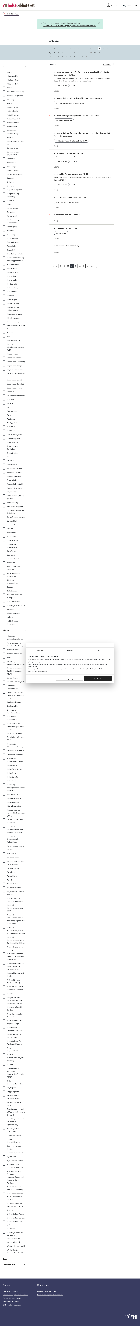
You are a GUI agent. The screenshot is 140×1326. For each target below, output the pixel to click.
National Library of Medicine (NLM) (14, 981)
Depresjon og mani (14, 189)
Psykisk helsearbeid (15, 484)
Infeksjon (10, 295)
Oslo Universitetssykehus (15, 1082)
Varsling (10, 609)
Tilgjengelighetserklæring (12, 1298)
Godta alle (97, 679)
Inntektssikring (13, 303)
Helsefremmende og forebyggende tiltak (15, 259)
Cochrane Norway (14, 706)
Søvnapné (11, 555)
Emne (5, 66)
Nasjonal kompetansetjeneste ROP (15, 908)
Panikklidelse (12, 464)
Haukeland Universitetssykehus (15, 760)
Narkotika (11, 426)
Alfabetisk (107, 64)
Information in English (11, 1301)
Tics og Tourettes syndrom (14, 568)
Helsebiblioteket (13, 794)
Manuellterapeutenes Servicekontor (15, 862)
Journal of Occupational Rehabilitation (12, 839)
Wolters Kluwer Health (16, 1246)
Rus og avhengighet (15, 506)
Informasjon (12, 299)
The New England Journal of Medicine (15, 1165)
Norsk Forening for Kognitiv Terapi (14, 1022)
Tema (5, 1259)
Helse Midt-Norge (14, 769)
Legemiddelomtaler (15, 369)
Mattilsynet (11, 872)
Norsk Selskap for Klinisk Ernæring (14, 1035)
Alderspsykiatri (13, 84)
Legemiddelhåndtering (16, 361)
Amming (10, 99)
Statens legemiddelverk (13, 1140)
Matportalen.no (13, 868)
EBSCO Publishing (14, 733)
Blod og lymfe (12, 170)
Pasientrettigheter (14, 476)
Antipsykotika (12, 111)
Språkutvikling (12, 540)
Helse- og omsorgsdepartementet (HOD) (16, 787)
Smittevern (11, 532)
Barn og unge (12, 148)
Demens (10, 186)
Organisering (12, 453)
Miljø (9, 415)
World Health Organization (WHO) (15, 1251)
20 (79, 266)
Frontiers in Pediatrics (15, 750)
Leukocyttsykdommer (16, 395)
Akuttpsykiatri (12, 80)
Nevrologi (11, 430)
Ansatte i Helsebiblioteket (46, 1291)
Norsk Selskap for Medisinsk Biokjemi (14, 1042)
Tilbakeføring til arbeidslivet (13, 574)
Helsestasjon (12, 268)
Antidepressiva (13, 107)
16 (64, 266)
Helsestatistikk (13, 272)
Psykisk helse (12, 480)
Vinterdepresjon (13, 613)
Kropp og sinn (12, 354)
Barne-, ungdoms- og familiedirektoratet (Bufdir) (15, 671)
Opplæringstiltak (14, 438)
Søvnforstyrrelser (14, 558)
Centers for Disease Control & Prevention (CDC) (15, 695)
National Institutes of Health (15, 974)
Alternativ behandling (15, 91)
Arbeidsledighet (13, 119)
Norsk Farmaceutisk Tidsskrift (15, 1015)
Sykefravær (11, 551)
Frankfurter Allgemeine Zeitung (15, 745)
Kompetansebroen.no (15, 846)
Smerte (10, 528)
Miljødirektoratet (14, 887)
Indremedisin (12, 291)
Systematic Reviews (15, 1160)
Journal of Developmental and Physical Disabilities (15, 829)
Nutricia (10, 1064)
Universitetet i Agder (15, 1214)
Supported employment (12, 545)
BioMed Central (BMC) (16, 681)
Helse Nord (11, 773)
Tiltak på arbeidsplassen (13, 581)
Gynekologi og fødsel (15, 254)
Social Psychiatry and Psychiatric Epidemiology (15, 1121)
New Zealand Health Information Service (15, 988)
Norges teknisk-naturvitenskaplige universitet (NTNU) (14, 1000)
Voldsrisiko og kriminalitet (12, 622)
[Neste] (95, 266)
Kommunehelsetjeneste (16, 327)
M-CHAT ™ (11, 853)
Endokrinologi (12, 208)
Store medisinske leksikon (14, 1147)
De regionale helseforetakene (13, 711)
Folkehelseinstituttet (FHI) (15, 738)
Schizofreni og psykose (16, 517)
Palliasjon (10, 460)
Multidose (11, 419)
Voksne (10, 617)
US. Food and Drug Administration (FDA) (15, 1204)
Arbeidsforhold (13, 115)
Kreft (9, 336)
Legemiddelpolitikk (14, 380)
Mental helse (12, 876)
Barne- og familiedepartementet (16, 662)
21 (83, 266)
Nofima (10, 993)
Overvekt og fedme (15, 456)
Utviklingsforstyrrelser (16, 605)
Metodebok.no (13, 883)
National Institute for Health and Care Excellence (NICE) (15, 966)
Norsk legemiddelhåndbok (15, 1049)
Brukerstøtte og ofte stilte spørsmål (50, 1295)
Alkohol (10, 87)
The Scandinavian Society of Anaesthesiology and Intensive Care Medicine (15, 1177)
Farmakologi (12, 216)
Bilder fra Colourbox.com (12, 1305)
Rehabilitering (12, 502)
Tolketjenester (12, 591)
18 (71, 266)
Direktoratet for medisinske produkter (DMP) (16, 726)
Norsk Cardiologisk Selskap (14, 1008)
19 (75, 266)
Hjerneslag (11, 276)
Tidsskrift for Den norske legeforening (15, 1188)
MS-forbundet (13, 857)
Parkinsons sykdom (14, 468)
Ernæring (11, 212)
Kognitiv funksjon (14, 322)
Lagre (70, 679)
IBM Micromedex (14, 806)
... (56, 266)
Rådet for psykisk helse (14, 1103)
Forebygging (12, 226)
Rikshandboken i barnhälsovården (13, 1097)
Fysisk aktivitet (13, 242)
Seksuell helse (12, 521)
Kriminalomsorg (13, 340)
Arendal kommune (14, 653)
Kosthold (10, 332)
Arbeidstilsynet (13, 649)
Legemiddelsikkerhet (15, 384)
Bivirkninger (12, 166)
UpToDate (11, 1228)
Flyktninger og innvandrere (13, 221)
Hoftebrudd (12, 284)
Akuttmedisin (12, 76)
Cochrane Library (14, 702)
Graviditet (11, 250)
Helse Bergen (12, 765)
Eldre (9, 204)
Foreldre (10, 230)
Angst (9, 103)
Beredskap (11, 162)
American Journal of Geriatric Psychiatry (15, 644)
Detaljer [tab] (70, 650)
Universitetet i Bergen (16, 1218)
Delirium (10, 182)
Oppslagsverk (12, 442)
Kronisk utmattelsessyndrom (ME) (15, 347)
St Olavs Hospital (14, 1135)
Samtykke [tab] (40, 650)
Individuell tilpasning (15, 288)
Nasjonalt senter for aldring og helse (15, 948)
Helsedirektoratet (14, 798)
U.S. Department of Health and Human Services (15, 1196)
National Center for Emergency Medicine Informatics (15, 956)
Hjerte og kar (12, 280)
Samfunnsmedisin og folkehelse (15, 511)
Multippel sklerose (14, 423)
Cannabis (10, 178)
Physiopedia (12, 1087)
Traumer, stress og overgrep (14, 596)
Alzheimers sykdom (15, 95)
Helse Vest (11, 780)
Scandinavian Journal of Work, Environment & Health (16, 1112)
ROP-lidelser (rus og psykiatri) (15, 497)
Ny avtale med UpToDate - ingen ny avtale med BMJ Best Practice (69, 25)
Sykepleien (11, 1156)
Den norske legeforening (12, 718)
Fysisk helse (12, 246)
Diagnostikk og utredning (13, 195)
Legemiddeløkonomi (15, 388)
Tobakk (10, 587)
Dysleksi (10, 200)
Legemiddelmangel (14, 365)
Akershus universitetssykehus (15, 637)
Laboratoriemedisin (14, 357)
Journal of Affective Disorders (15, 821)
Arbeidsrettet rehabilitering (12, 132)
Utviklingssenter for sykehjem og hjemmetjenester (15, 1235)
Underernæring (13, 601)
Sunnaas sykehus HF (15, 1152)
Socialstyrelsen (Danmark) (13, 1130)
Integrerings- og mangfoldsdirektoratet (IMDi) (16, 813)
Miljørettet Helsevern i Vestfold (16, 893)
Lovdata (10, 849)
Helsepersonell (13, 264)
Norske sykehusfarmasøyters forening (15, 1057)
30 (91, 266)
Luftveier (10, 399)
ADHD (9, 72)
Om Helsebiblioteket (10, 1291)
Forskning (11, 234)
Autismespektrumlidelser (16, 142)
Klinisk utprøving (13, 318)
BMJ (9, 657)
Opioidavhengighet (14, 434)
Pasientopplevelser (14, 472)
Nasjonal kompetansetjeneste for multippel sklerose (16, 930)
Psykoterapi (12, 491)
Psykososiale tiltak (14, 488)
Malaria (10, 403)
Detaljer (56, 91)
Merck (9, 880)
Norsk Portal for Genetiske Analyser (15, 1029)
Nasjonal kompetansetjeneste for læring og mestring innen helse (16, 919)
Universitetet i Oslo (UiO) (15, 1223)
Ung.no (10, 1210)
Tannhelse (11, 562)
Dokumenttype (9, 1264)
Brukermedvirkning (15, 174)
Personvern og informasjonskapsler (15, 1295)
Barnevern (11, 158)
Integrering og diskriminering (13, 308)
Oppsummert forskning (12, 447)
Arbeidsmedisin (13, 122)
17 (68, 266)
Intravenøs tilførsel (14, 314)
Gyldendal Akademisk (15, 754)
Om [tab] (99, 650)
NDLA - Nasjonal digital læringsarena (15, 899)
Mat (8, 407)
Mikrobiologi (12, 411)
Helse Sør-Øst (12, 777)
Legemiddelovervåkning (16, 374)
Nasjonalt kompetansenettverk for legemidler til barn (16, 940)
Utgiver (6, 630)
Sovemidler (11, 536)
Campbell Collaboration (12, 687)
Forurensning (12, 238)
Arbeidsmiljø (12, 126)
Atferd (10, 137)
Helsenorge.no (13, 802)
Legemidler (11, 391)
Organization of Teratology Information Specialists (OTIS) (16, 1072)
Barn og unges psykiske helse (13, 153)
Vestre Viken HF (13, 1242)
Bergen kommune (14, 678)
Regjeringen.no (13, 1091)
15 (60, 266)
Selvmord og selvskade (16, 524)
